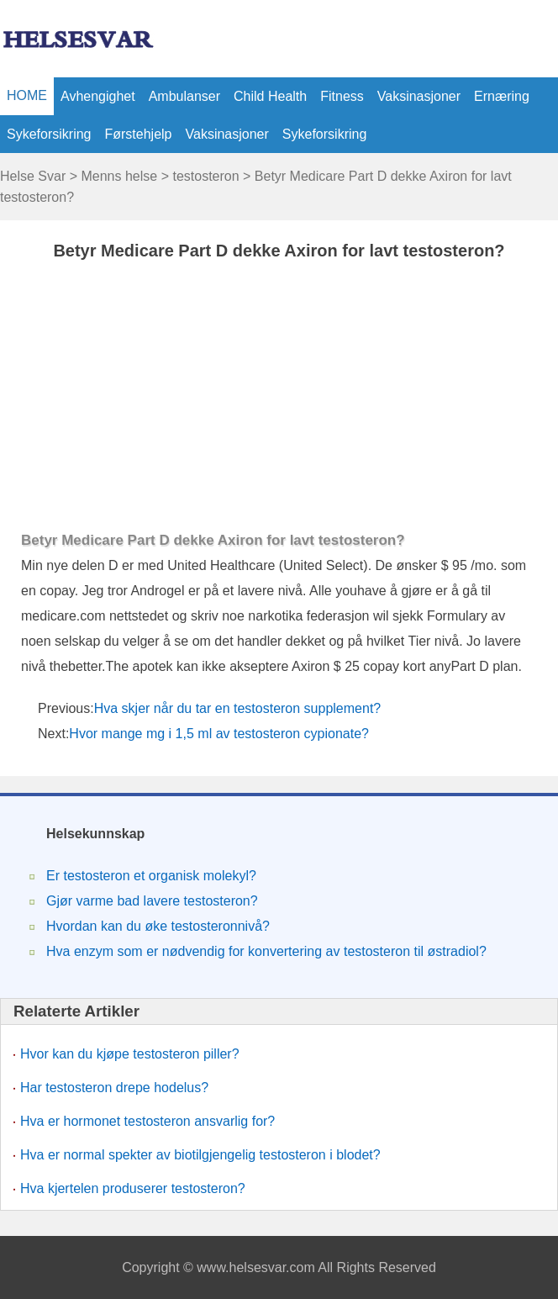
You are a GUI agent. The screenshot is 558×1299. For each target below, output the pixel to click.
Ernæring (501, 96)
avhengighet (98, 96)
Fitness (342, 96)
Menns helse (119, 176)
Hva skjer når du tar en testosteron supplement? (239, 708)
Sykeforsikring (49, 134)
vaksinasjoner (419, 96)
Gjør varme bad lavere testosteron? (152, 901)
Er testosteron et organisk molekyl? (151, 876)
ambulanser (184, 96)
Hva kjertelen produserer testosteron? (132, 1188)
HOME (27, 95)
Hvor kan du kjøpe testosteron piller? (130, 1054)
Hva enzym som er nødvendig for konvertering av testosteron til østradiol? (266, 951)
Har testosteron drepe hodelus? (114, 1087)
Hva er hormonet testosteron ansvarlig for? (147, 1121)
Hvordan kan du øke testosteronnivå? (158, 926)
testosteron (205, 176)
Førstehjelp (137, 134)
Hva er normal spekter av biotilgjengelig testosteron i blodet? (200, 1155)
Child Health (270, 96)
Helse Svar (33, 176)
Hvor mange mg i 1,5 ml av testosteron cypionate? (220, 733)
